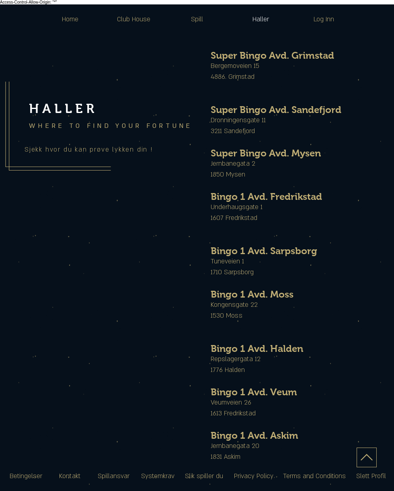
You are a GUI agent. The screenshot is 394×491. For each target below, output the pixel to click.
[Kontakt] (69, 476)
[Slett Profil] (371, 476)
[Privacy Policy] (253, 476)
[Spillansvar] (113, 476)
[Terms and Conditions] (314, 476)
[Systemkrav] (157, 476)
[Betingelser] (26, 476)
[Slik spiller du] (204, 476)
